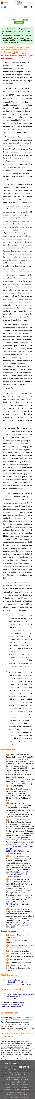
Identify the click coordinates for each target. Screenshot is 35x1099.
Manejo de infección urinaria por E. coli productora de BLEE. (20, 995)
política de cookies (21, 1097)
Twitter (2, 7)
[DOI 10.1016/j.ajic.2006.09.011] (17, 873)
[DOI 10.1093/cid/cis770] (16, 923)
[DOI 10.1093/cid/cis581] (15, 903)
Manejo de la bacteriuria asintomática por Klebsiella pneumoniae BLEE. (17, 982)
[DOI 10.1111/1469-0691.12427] (20, 784)
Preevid (7, 12)
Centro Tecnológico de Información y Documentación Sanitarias (13, 1004)
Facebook (5, 7)
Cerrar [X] (24, 1067)
